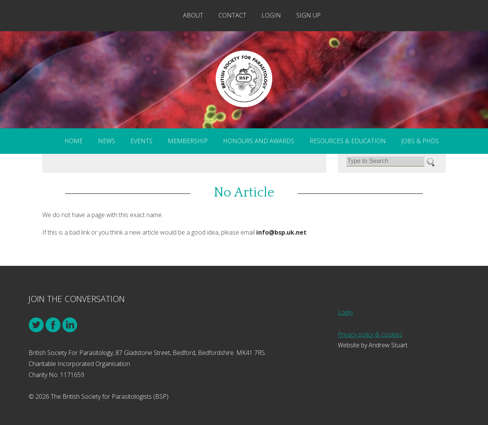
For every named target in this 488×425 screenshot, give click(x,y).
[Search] (385, 161)
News (106, 141)
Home (73, 141)
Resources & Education (348, 141)
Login (271, 15)
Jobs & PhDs (420, 141)
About (193, 15)
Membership (188, 141)
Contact (232, 15)
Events (141, 141)
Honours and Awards (258, 141)
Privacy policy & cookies (370, 334)
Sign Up (308, 15)
